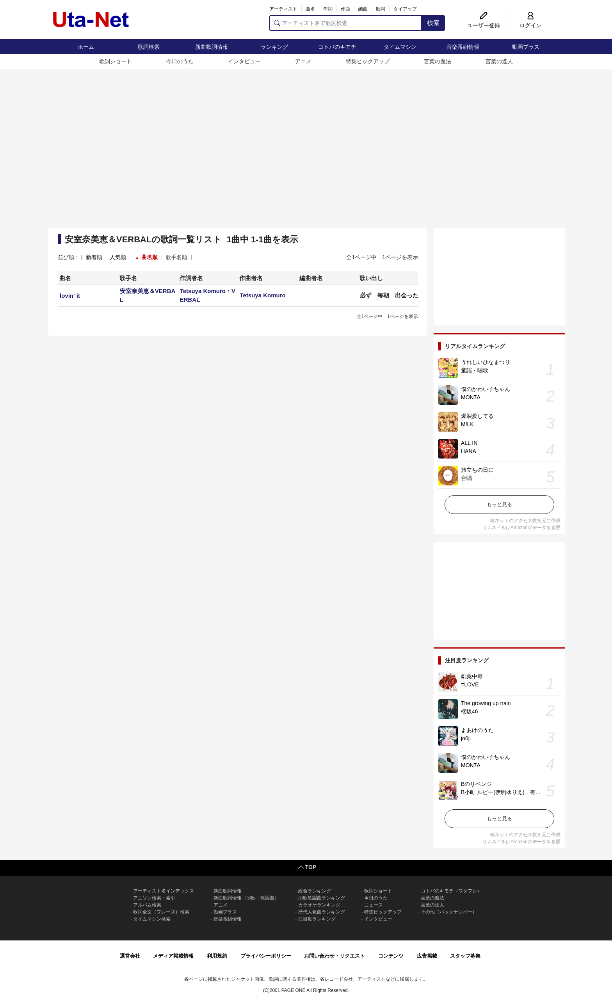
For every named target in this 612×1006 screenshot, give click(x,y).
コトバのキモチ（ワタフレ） (451, 891)
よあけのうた (477, 730)
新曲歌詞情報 (211, 47)
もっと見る (499, 504)
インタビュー (244, 61)
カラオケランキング (319, 905)
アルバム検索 (147, 905)
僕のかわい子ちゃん (485, 389)
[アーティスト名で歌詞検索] (345, 23)
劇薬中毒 (472, 676)
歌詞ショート (115, 61)
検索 (433, 23)
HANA (468, 451)
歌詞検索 (149, 47)
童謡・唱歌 (474, 370)
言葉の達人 (499, 61)
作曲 (345, 9)
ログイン (530, 25)
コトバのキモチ (337, 47)
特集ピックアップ (368, 61)
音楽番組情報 (463, 47)
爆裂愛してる (477, 416)
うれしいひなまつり (485, 362)
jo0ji (466, 738)
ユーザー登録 (483, 25)
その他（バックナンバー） (449, 912)
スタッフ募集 (465, 956)
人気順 (118, 257)
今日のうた (180, 61)
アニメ (303, 61)
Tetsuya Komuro (262, 295)
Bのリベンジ (476, 784)
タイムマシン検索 (152, 919)
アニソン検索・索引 (154, 898)
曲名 (310, 9)
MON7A (470, 397)
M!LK (467, 424)
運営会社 (130, 956)
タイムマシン (400, 47)
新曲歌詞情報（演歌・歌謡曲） (246, 898)
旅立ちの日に (477, 470)
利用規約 (217, 956)
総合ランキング (314, 891)
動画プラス (525, 47)
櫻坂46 (469, 711)
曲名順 (149, 257)
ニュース (373, 905)
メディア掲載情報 (173, 956)
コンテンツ (391, 956)
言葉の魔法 (437, 61)
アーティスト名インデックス (163, 891)
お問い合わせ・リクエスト (334, 956)
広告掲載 (427, 956)
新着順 (94, 257)
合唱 (466, 478)
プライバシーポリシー (265, 956)
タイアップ (405, 9)
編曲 (363, 9)
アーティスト (283, 9)
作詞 (328, 9)
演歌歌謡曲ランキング (321, 898)
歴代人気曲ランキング (321, 912)
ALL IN (469, 443)
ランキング (274, 47)
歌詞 (380, 9)
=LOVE (470, 684)
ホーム (86, 47)
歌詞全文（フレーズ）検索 (161, 912)
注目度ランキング (317, 919)
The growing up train (486, 703)
